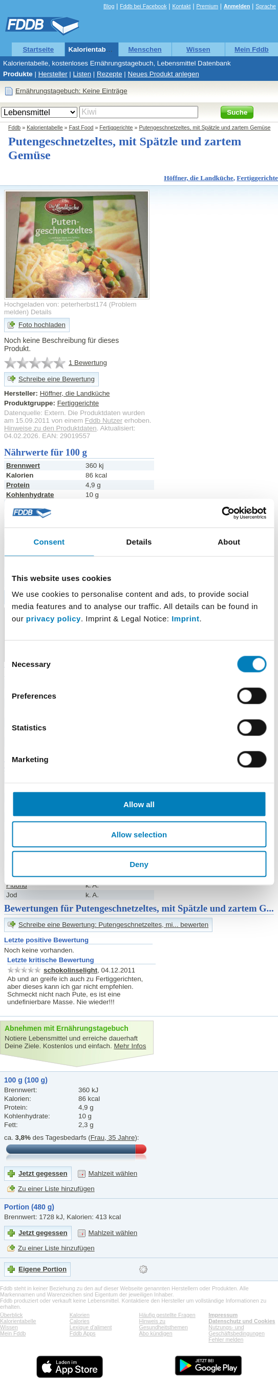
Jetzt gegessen (43, 1173)
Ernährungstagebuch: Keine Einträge (71, 91)
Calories (80, 1321)
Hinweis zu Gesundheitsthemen (163, 1324)
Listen (82, 74)
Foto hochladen (42, 325)
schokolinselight (70, 970)
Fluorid (16, 885)
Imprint (185, 618)
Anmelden (237, 6)
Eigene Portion (42, 1269)
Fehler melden (225, 1339)
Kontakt (181, 6)
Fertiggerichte (116, 127)
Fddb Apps (83, 1333)
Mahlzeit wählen (113, 1173)
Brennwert (23, 465)
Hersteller (53, 74)
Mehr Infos (130, 1046)
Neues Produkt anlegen (163, 74)
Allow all (139, 804)
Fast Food (81, 127)
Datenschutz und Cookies (241, 1321)
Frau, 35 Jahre (113, 1137)
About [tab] (229, 541)
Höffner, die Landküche (198, 178)
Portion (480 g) (29, 1207)
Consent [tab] (49, 541)
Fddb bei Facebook (143, 6)
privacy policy (53, 618)
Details (41, 312)
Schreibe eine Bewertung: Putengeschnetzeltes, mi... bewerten (113, 924)
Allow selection (139, 834)
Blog (108, 6)
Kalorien (80, 1315)
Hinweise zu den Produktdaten (50, 428)
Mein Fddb (251, 49)
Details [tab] (139, 541)
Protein (18, 485)
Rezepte (109, 74)
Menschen (145, 49)
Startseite (38, 49)
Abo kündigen (156, 1333)
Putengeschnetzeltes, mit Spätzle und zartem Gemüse (204, 127)
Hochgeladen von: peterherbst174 (55, 304)
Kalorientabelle (92, 49)
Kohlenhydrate (30, 495)
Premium (207, 6)
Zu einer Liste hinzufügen (56, 1189)
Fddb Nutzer (103, 420)
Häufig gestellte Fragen (167, 1315)
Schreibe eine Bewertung (56, 379)
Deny (139, 864)
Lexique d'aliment (91, 1327)
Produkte (18, 74)
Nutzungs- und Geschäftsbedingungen (236, 1330)
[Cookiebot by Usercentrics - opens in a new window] (221, 513)
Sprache (265, 6)
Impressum (223, 1315)
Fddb (14, 127)
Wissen (198, 49)
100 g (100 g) (26, 1080)
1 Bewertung (88, 362)
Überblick (11, 1315)
